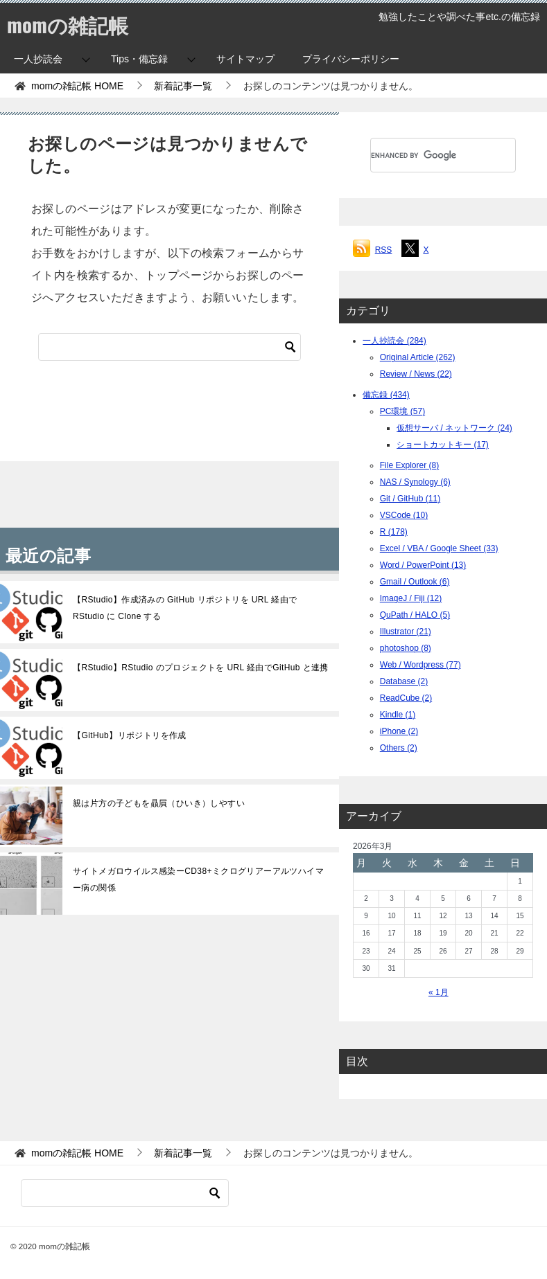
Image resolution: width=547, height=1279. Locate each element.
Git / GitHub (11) (410, 498)
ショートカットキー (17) (443, 444)
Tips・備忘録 (139, 58)
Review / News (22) (416, 374)
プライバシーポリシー (350, 58)
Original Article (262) (417, 357)
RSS (383, 250)
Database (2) (404, 681)
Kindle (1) (397, 714)
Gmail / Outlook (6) (415, 582)
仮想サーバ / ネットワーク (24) (454, 428)
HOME (77, 85)
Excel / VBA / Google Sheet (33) (439, 548)
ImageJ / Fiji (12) (411, 598)
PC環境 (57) (402, 411)
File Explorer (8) (409, 465)
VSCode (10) (404, 515)
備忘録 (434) (386, 395)
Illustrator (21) (405, 631)
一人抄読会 (38, 58)
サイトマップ (245, 58)
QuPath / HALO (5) (415, 615)
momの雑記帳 (69, 23)
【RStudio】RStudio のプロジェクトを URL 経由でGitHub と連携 (201, 667)
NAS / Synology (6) (415, 482)
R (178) (394, 532)
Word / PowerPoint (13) (423, 565)
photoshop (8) (405, 648)
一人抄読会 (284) (394, 341)
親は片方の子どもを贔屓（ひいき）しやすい (159, 803)
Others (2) (398, 748)
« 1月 (438, 992)
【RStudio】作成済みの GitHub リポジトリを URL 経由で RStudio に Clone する (185, 608)
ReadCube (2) (406, 698)
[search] (426, 155)
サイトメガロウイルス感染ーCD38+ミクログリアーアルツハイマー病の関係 (198, 879)
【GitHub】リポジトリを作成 (129, 735)
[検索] (169, 347)
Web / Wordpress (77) (420, 665)
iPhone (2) (399, 731)
